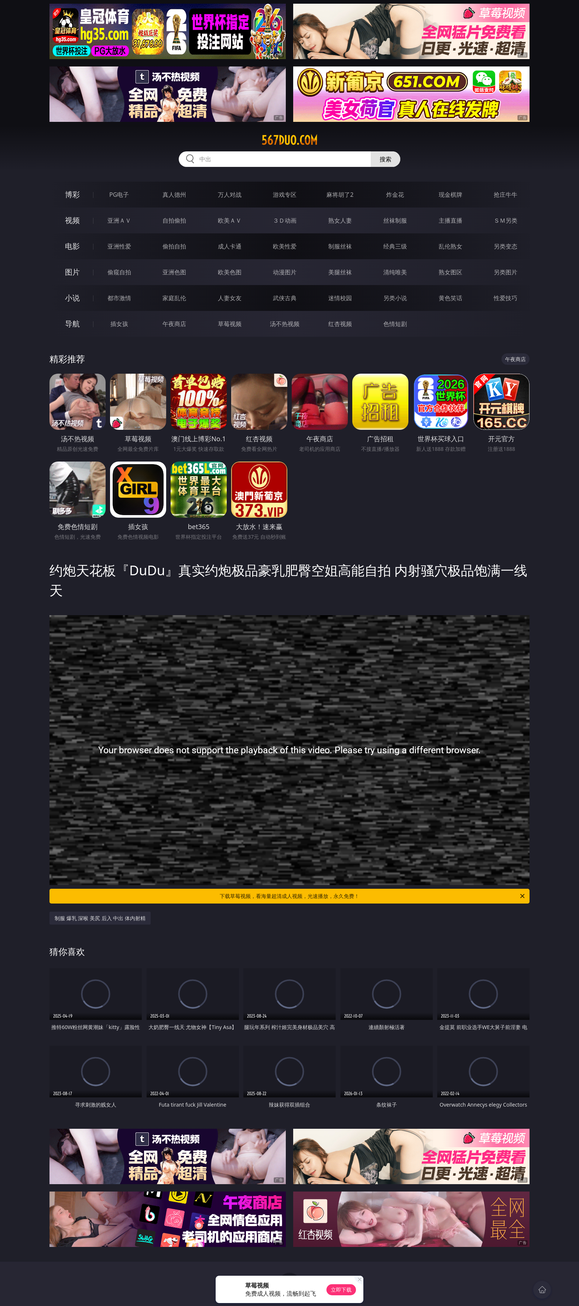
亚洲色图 (174, 272)
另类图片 (505, 272)
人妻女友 (229, 298)
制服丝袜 (340, 246)
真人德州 (174, 195)
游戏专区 (285, 195)
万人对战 (229, 195)
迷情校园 (340, 298)
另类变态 (505, 246)
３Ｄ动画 (285, 220)
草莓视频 (229, 324)
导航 (72, 324)
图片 (72, 272)
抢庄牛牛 (505, 195)
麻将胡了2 (339, 195)
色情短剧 (395, 324)
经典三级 (395, 246)
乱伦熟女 (450, 246)
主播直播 (450, 220)
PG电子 (119, 195)
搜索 (385, 159)
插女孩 (119, 324)
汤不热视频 (284, 324)
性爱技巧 (505, 298)
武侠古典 (285, 298)
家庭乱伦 (174, 298)
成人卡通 (229, 246)
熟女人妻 (340, 220)
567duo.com (289, 140)
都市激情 (119, 298)
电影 (72, 246)
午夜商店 (174, 324)
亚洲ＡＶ (119, 220)
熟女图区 (450, 272)
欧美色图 (229, 272)
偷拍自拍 (174, 246)
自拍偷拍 (174, 220)
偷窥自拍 (119, 272)
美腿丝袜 (340, 272)
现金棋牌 (450, 195)
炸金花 (395, 195)
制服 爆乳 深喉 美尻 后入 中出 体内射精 (100, 918)
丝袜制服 (395, 220)
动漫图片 (285, 272)
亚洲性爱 (119, 246)
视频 (72, 220)
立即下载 (341, 1289)
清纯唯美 (395, 272)
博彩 (72, 194)
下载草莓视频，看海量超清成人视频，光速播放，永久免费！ (373, 896)
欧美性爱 (285, 246)
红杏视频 (340, 324)
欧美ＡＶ (229, 220)
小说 (72, 298)
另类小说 (395, 298)
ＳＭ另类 (505, 220)
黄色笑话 (450, 298)
